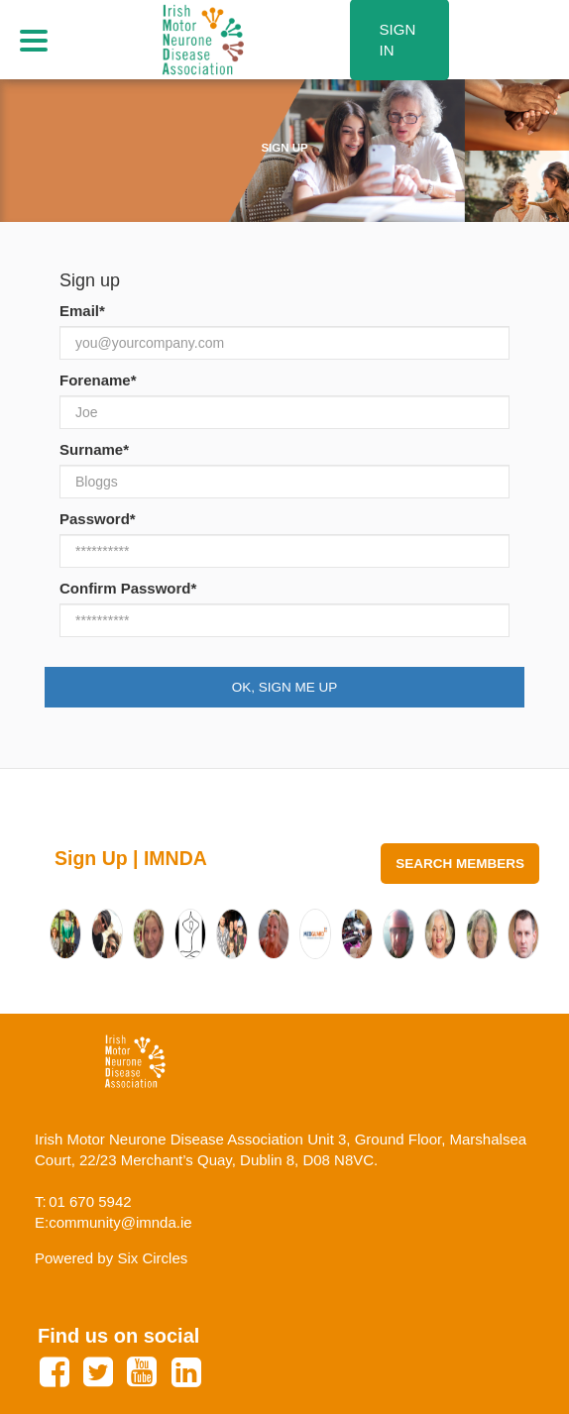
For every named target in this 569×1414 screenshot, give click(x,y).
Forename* (98, 380)
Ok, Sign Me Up (285, 687)
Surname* (94, 449)
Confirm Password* (127, 588)
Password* (97, 518)
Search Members (460, 863)
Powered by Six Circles (111, 1258)
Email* (82, 310)
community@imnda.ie (120, 1222)
